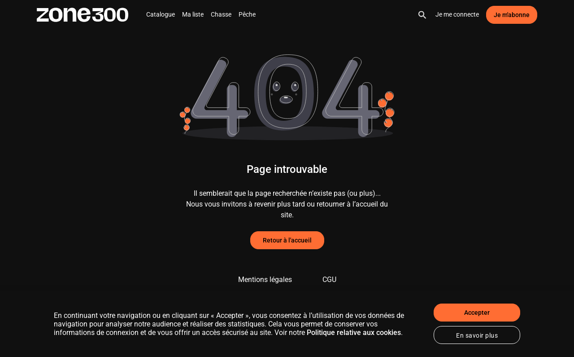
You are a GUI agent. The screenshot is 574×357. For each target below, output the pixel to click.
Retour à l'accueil (287, 240)
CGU (329, 279)
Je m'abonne (512, 14)
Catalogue (160, 14)
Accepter (477, 312)
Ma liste (193, 14)
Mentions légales (265, 279)
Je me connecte (457, 14)
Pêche (247, 14)
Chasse (221, 14)
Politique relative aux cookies (354, 332)
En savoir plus (477, 335)
